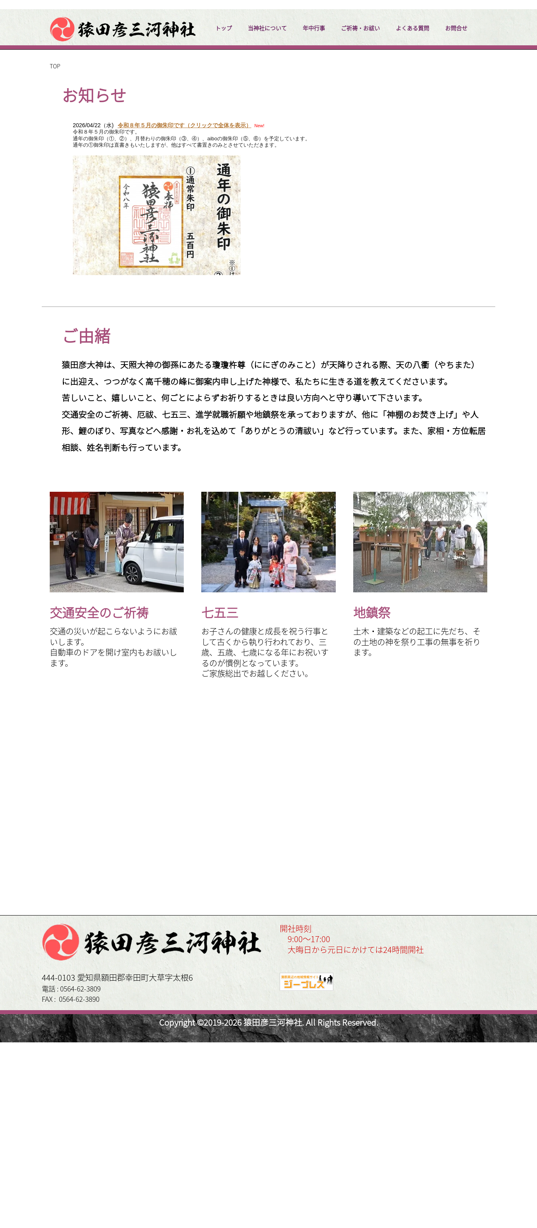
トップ (223, 213)
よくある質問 (412, 213)
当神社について (267, 213)
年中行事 (314, 213)
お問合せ (456, 213)
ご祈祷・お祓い (360, 213)
